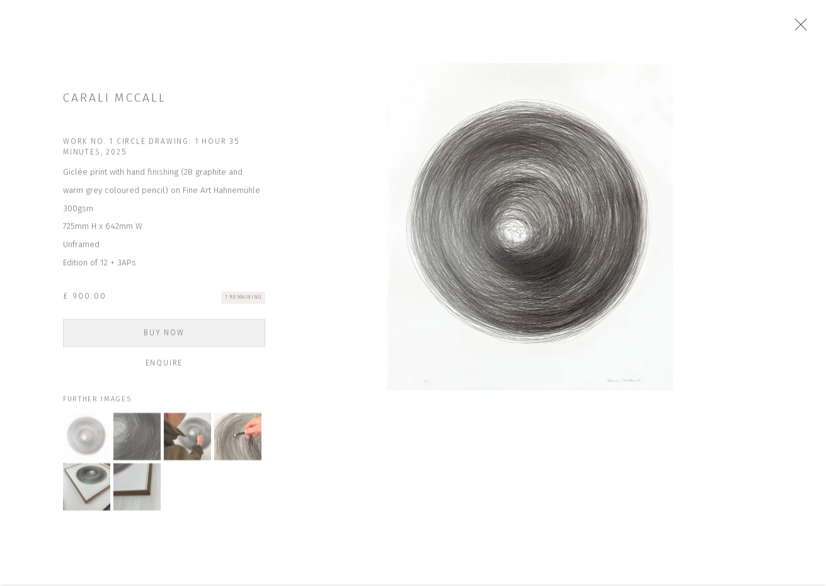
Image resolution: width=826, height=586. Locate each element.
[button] (86, 441)
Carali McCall (114, 102)
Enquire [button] (164, 367)
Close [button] (803, 28)
